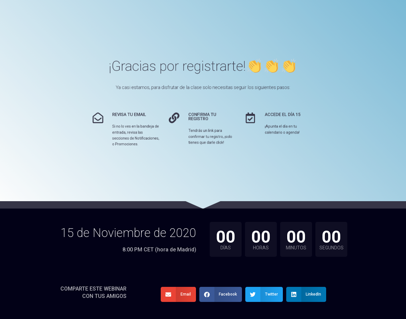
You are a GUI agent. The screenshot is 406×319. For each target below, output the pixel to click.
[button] (178, 294)
